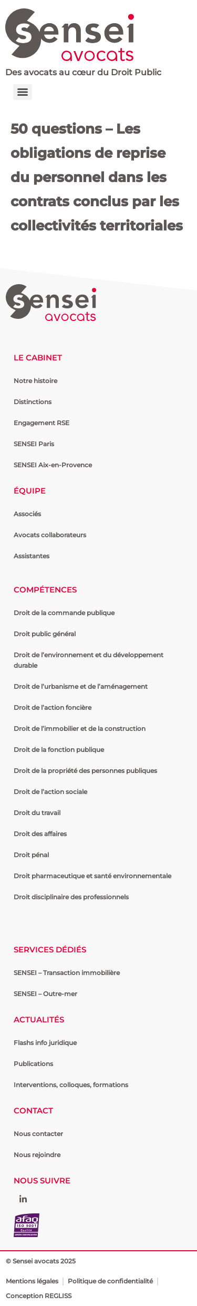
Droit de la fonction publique (59, 750)
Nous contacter (38, 1134)
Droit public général (45, 634)
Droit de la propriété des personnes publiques (85, 771)
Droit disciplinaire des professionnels (71, 897)
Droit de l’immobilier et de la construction (80, 728)
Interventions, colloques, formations (71, 1085)
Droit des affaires (40, 834)
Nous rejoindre (37, 1155)
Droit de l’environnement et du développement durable (88, 660)
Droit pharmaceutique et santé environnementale (92, 876)
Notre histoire (35, 381)
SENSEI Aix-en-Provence (53, 465)
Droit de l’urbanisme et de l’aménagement (81, 686)
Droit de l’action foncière (52, 707)
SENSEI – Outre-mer (45, 994)
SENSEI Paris (34, 444)
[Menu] (22, 92)
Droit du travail (37, 813)
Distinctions (32, 402)
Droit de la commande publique (64, 613)
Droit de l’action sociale (50, 792)
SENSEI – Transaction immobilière (67, 973)
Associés (27, 514)
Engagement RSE (41, 423)
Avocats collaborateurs (50, 535)
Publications (33, 1064)
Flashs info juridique (45, 1043)
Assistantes (31, 556)
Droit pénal (31, 855)
